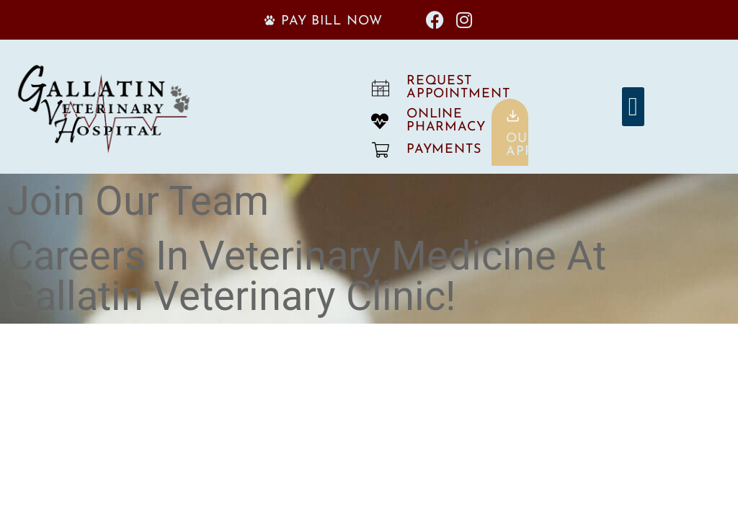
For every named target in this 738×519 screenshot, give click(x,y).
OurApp (521, 145)
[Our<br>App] (513, 116)
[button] (633, 106)
